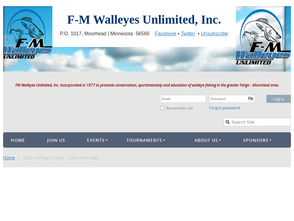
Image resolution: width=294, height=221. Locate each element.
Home (9, 158)
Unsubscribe (214, 33)
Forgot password (224, 107)
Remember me (179, 108)
